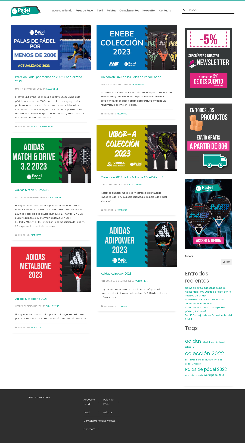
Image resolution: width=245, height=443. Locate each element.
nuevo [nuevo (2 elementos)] (209, 359)
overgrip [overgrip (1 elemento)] (218, 360)
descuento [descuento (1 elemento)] (190, 360)
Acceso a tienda (62, 10)
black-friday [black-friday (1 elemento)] (209, 342)
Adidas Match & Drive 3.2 (32, 190)
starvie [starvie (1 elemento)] (199, 375)
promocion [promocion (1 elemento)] (190, 375)
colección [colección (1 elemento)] (189, 347)
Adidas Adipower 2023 (116, 274)
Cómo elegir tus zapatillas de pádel (205, 288)
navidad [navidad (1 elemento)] (200, 360)
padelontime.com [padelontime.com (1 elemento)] (193, 364)
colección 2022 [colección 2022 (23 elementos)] (204, 353)
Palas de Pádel (84, 10)
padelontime (51, 88)
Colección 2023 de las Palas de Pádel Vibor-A (132, 177)
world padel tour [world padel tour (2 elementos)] (214, 375)
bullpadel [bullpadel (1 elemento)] (220, 342)
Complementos (129, 10)
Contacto (165, 10)
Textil (100, 10)
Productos (36, 126)
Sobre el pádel (49, 126)
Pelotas (111, 10)
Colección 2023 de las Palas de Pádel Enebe (131, 77)
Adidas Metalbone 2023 (31, 299)
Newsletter (149, 10)
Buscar (189, 256)
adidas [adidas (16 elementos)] (193, 341)
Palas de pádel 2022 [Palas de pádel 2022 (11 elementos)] (206, 369)
